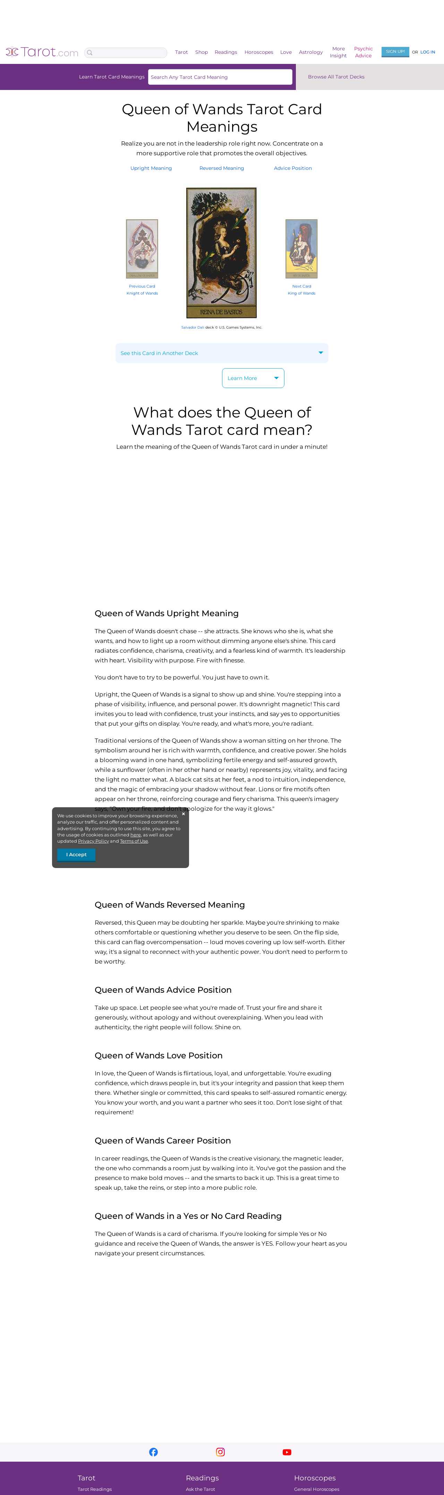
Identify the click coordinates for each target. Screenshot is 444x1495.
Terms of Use (134, 841)
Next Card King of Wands (301, 286)
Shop (201, 52)
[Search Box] (125, 53)
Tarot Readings (95, 1489)
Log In (427, 52)
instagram (220, 1452)
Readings (226, 52)
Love (286, 52)
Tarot (181, 52)
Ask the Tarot (200, 1489)
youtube (287, 1452)
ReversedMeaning (221, 168)
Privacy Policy (93, 841)
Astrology (311, 52)
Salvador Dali (192, 327)
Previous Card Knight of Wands (142, 286)
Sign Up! (395, 51)
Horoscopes (259, 52)
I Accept (76, 854)
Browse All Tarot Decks (336, 77)
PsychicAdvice (363, 52)
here (135, 834)
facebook (153, 1452)
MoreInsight (338, 52)
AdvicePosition (293, 168)
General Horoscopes (316, 1489)
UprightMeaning (151, 168)
